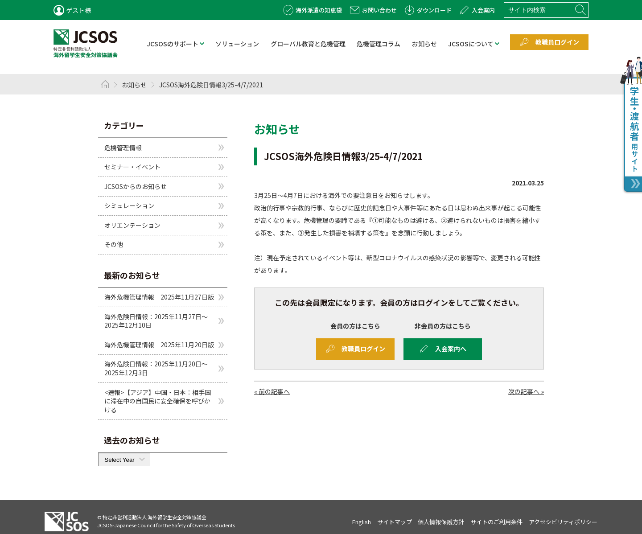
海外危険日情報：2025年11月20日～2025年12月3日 (156, 368)
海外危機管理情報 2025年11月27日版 (159, 296)
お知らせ (134, 84)
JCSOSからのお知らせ (135, 186)
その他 (113, 244)
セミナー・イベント (132, 166)
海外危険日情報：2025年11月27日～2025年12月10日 (156, 321)
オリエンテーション (132, 225)
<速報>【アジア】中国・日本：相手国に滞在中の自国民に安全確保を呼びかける (157, 401)
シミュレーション (129, 205)
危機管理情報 (123, 147)
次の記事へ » (526, 391)
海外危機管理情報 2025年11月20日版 (159, 344)
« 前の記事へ (272, 391)
